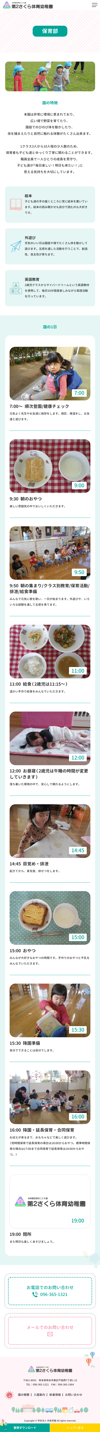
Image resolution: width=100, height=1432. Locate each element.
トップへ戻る (75, 1427)
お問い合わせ (73, 1394)
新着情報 (55, 1394)
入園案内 (39, 1394)
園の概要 (23, 1394)
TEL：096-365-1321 (37, 1384)
